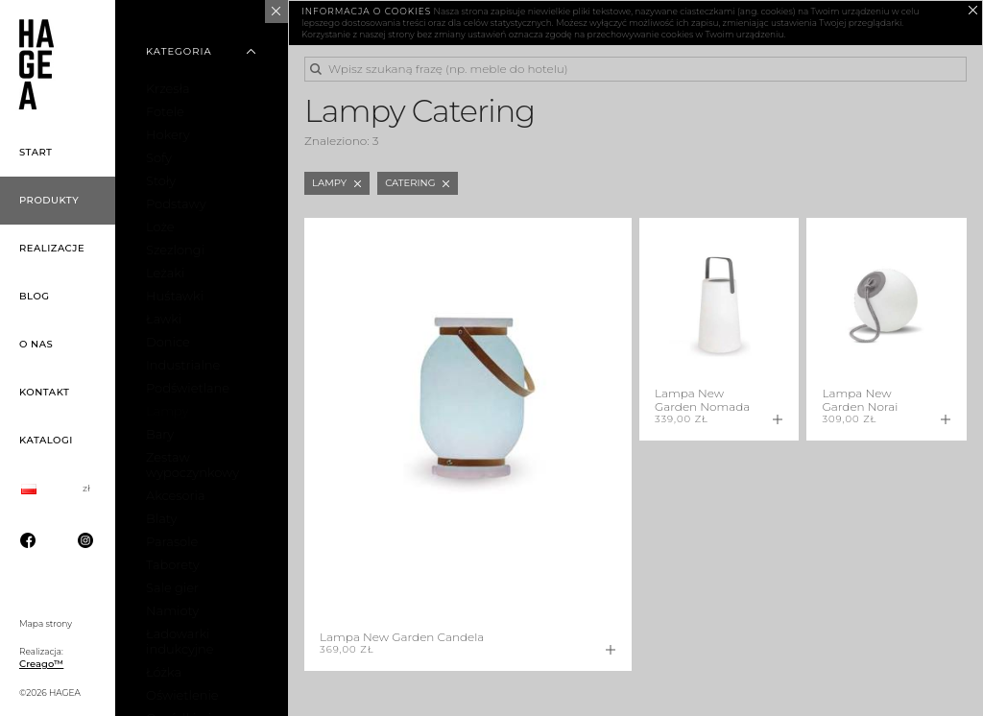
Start (36, 152)
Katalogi (46, 440)
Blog (34, 296)
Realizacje (51, 248)
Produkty (49, 200)
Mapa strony (45, 623)
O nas (36, 344)
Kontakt (44, 392)
